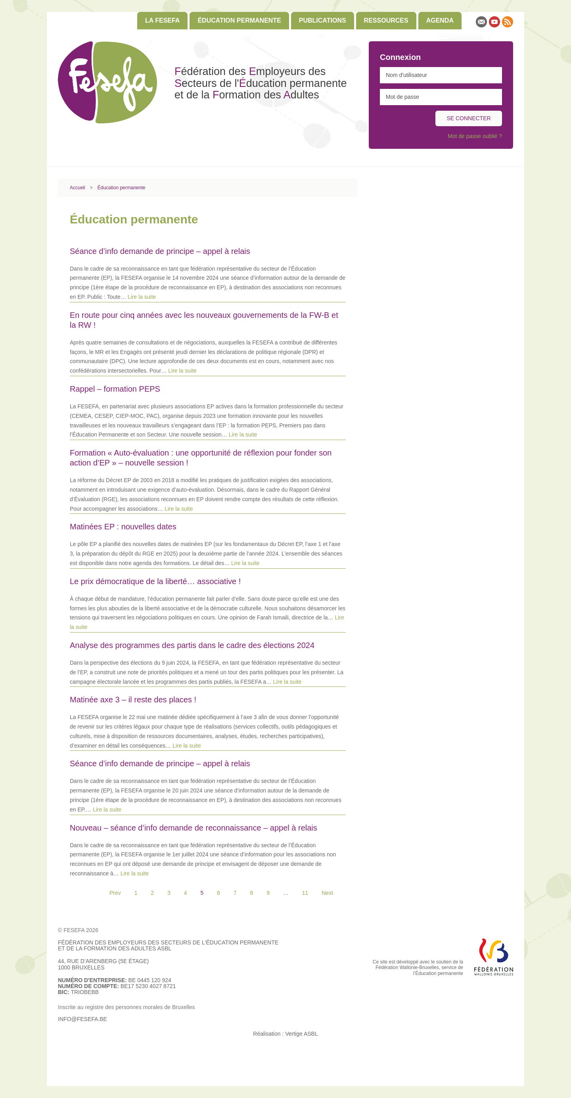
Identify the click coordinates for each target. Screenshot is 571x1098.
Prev (115, 893)
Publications (322, 20)
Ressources (386, 20)
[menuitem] (162, 20)
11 (305, 893)
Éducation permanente (239, 20)
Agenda (440, 20)
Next (327, 893)
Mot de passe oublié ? (475, 136)
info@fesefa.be (82, 1019)
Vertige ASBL (301, 1034)
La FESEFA (162, 20)
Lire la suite (142, 297)
